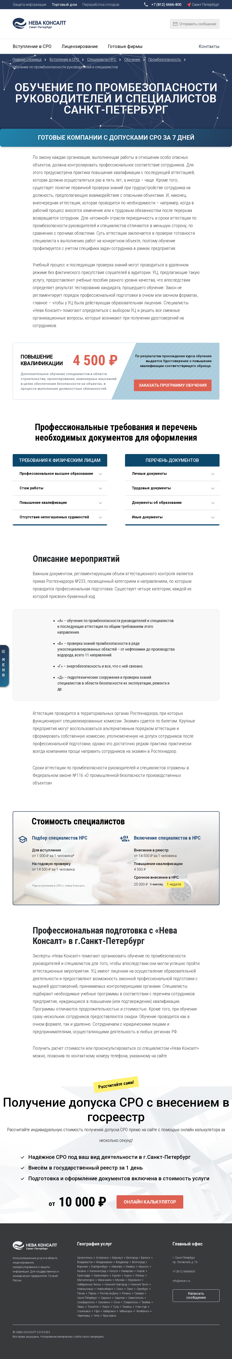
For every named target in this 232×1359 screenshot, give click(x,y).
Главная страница (27, 59)
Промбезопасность (165, 59)
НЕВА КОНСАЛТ (26, 1332)
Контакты (209, 46)
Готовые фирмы (125, 46)
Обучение (132, 59)
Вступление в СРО (32, 46)
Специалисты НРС (102, 59)
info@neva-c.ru (181, 1280)
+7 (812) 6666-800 (184, 1271)
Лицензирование (79, 46)
